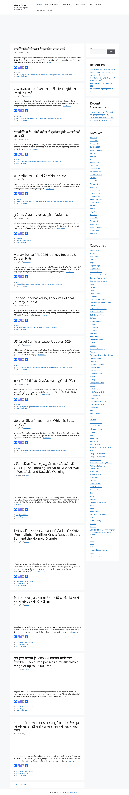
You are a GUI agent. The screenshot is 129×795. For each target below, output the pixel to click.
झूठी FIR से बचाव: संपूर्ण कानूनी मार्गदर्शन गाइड (41, 215)
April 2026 (93, 138)
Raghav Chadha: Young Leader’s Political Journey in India (44, 300)
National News (95, 444)
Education (67, 4)
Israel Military (32, 367)
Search (92, 48)
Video (92, 544)
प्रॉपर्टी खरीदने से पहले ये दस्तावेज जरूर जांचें (39, 49)
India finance (30, 450)
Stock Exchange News (98, 502)
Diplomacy (94, 324)
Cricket (92, 306)
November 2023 (95, 193)
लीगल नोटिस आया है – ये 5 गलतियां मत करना (40, 175)
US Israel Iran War (55, 367)
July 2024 (93, 178)
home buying (20, 75)
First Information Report (23, 118)
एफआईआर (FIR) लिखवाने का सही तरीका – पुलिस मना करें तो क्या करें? (46, 90)
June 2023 (93, 209)
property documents (42, 75)
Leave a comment (21, 76)
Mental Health (95, 426)
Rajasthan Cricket (45, 284)
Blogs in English (95, 266)
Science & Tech (95, 484)
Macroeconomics (96, 423)
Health (92, 377)
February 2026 (95, 144)
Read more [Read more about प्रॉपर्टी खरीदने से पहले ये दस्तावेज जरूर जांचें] (51, 62)
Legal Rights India (44, 118)
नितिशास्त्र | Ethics (95, 556)
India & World (95, 389)
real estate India (67, 75)
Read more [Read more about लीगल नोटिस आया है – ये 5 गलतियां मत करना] (50, 189)
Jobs (91, 410)
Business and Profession (99, 275)
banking (93, 259)
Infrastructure (95, 395)
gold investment (34, 407)
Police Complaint (55, 118)
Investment (94, 407)
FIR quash (23, 241)
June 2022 (93, 233)
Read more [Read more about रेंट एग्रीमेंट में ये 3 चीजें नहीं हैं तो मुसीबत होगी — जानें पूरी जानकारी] (34, 149)
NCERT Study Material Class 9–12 (102, 447)
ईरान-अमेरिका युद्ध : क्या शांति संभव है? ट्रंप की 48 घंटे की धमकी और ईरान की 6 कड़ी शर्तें (47, 599)
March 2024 (94, 181)
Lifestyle (93, 420)
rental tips (51, 161)
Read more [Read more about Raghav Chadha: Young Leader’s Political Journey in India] (46, 315)
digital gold (19, 407)
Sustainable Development (99, 514)
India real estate (21, 161)
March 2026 (94, 141)
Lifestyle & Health (79, 4)
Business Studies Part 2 (98, 281)
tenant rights (59, 161)
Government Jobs (96, 373)
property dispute (68, 201)
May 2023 (93, 212)
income (92, 386)
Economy (93, 330)
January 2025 (94, 165)
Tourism (93, 524)
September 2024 (96, 175)
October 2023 (95, 196)
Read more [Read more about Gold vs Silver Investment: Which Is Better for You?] (47, 438)
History (92, 380)
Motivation (98, 4)
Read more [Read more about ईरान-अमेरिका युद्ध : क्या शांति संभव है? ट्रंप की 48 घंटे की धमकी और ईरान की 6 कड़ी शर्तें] (75, 632)
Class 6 (92, 290)
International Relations (98, 401)
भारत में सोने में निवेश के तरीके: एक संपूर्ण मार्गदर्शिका (44, 381)
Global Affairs (95, 367)
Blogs (92, 262)
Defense (93, 318)
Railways (93, 481)
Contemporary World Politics (100, 303)
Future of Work (95, 358)
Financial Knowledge (97, 349)
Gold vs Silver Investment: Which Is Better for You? (45, 422)
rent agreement (42, 161)
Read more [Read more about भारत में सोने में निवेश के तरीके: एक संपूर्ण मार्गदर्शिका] (46, 394)
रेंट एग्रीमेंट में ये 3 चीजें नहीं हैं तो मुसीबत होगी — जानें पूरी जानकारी (47, 134)
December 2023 (95, 190)
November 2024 (95, 172)
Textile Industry (95, 521)
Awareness (94, 256)
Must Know (94, 441)
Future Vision (94, 361)
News (17, 282)
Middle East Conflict (43, 367)
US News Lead (95, 112)
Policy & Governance (97, 454)
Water (92, 547)
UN (91, 538)
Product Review (95, 474)
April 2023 (93, 215)
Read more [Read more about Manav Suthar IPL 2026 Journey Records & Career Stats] (70, 272)
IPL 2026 (27, 284)
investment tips (40, 450)
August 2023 (94, 202)
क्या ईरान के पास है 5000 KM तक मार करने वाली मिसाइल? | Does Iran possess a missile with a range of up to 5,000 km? (46, 662)
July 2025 (93, 153)
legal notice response (56, 201)
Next (26, 784)
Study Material (95, 511)
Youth (92, 553)
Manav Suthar (35, 284)
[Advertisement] (64, 28)
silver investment (61, 450)
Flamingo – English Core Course (101, 355)
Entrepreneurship (96, 340)
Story (92, 508)
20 (21, 784)
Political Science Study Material (101, 463)
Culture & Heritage (96, 312)
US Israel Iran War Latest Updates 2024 (43, 341)
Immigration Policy (97, 383)
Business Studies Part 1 (98, 278)
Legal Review (40, 10)
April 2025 (93, 159)
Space (92, 493)
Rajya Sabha (53, 327)
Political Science (95, 460)
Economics (94, 327)
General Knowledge (97, 364)
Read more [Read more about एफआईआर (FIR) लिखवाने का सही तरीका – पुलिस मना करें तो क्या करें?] (67, 106)
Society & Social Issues (98, 490)
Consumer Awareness (98, 299)
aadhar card (94, 250)
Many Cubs (20, 5)
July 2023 (93, 205)
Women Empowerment (98, 550)
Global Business (95, 370)
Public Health (94, 477)
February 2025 (95, 162)
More (52, 10)
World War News (67, 367)
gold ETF (26, 407)
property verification (55, 75)
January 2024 (94, 187)
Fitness (92, 352)
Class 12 (93, 287)
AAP (28, 327)
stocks (92, 505)
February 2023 (95, 221)
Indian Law (34, 118)
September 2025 (96, 150)
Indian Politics (34, 327)
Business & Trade (96, 272)
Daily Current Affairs (51, 4)
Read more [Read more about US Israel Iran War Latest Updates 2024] (42, 355)
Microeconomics (96, 429)
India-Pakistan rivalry (97, 392)
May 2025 (93, 156)
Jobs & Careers (95, 414)
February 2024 (95, 184)
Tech (90, 4)
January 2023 (94, 224)
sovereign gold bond (58, 407)
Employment (94, 336)
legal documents (30, 75)
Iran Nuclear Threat (22, 367)
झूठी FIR (63, 118)
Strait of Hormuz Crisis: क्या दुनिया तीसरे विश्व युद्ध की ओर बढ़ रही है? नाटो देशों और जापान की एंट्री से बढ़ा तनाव (46, 726)
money (92, 432)
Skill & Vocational (96, 487)
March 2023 (94, 218)
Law (91, 417)
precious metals (50, 450)
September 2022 (96, 227)
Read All (39, 4)
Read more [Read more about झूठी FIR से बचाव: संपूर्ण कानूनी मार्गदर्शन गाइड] (61, 228)
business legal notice (22, 201)
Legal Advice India (34, 201)
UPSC (92, 541)
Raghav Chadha (44, 327)
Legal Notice (45, 201)
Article (18, 241)
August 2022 (94, 230)
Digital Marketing (96, 321)
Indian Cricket (20, 284)
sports (92, 496)
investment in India (46, 407)
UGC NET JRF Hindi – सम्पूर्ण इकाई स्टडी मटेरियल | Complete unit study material (102, 532)
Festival (92, 343)
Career (92, 284)
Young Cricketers (56, 284)
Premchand (94, 471)
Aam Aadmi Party (21, 327)
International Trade (97, 404)
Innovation (94, 398)
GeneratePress (74, 792)
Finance (18, 73)
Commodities (95, 296)
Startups (93, 499)
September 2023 (96, 199)
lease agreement (31, 161)
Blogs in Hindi (24, 517)
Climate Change (95, 293)
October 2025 (95, 147)
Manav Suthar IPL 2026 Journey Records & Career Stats (45, 256)
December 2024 (95, 169)
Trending (93, 527)
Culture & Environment (98, 309)
